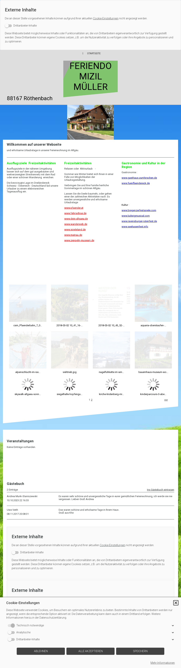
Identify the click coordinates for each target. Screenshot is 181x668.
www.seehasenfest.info (135, 226)
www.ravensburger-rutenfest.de (139, 221)
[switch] (21, 26)
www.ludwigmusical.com (136, 215)
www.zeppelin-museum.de (79, 240)
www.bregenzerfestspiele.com (139, 210)
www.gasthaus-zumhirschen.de (139, 177)
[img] (90, 122)
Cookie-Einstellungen (105, 18)
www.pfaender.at (73, 207)
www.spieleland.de (75, 229)
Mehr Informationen (163, 662)
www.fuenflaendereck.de (136, 183)
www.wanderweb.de (75, 224)
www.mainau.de (73, 234)
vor (166, 350)
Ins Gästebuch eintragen (160, 440)
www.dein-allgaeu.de (76, 218)
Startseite (94, 53)
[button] (175, 602)
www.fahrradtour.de (75, 213)
